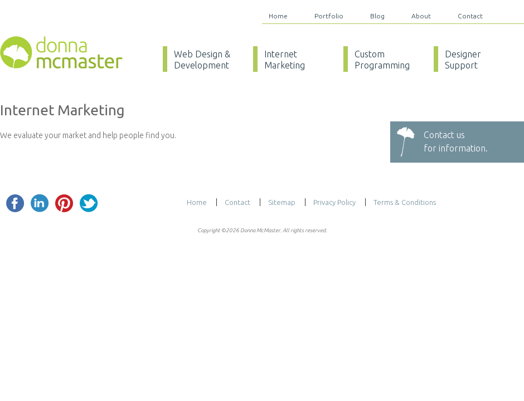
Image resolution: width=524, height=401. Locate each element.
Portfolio (328, 15)
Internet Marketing (284, 59)
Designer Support (463, 59)
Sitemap (281, 202)
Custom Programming (382, 59)
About (421, 15)
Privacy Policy (334, 202)
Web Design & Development (202, 59)
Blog (377, 15)
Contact (470, 15)
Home (278, 15)
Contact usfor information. (456, 141)
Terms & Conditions (404, 202)
